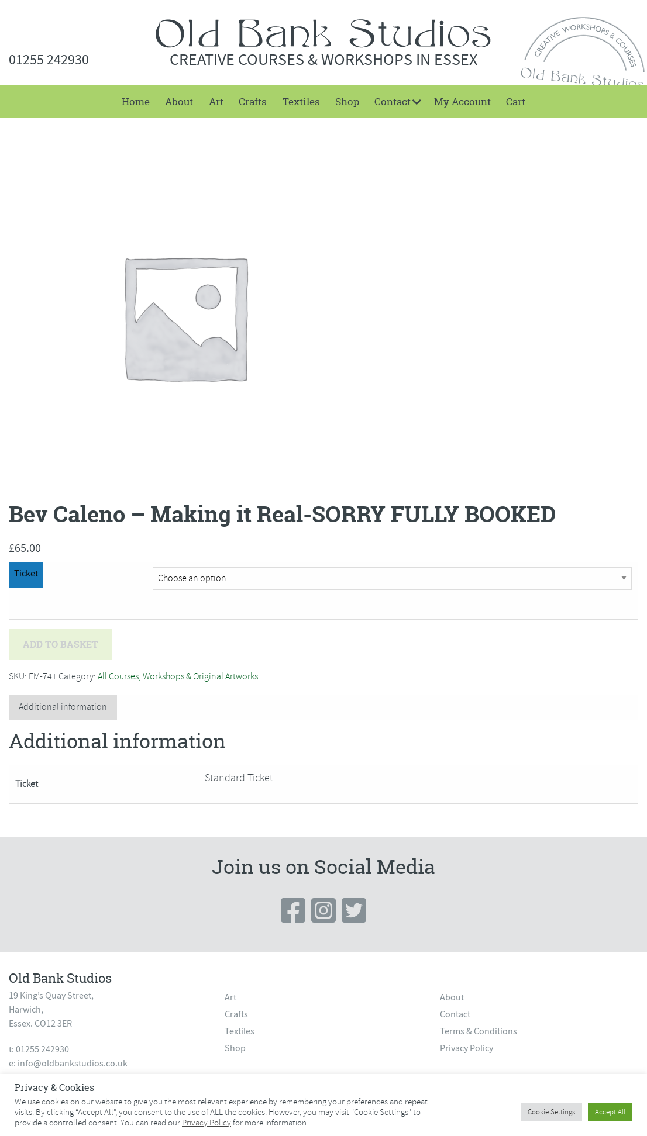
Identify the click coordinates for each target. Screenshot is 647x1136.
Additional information (63, 707)
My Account (462, 101)
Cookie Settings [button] (551, 1112)
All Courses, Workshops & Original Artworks (178, 676)
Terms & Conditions (478, 1031)
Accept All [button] (610, 1112)
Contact (392, 101)
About (179, 101)
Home (136, 101)
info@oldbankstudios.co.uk (73, 1063)
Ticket (26, 573)
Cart (515, 101)
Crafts (253, 101)
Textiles (301, 101)
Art (216, 101)
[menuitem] (135, 101)
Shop (347, 101)
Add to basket (60, 644)
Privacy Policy (466, 1048)
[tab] (63, 707)
